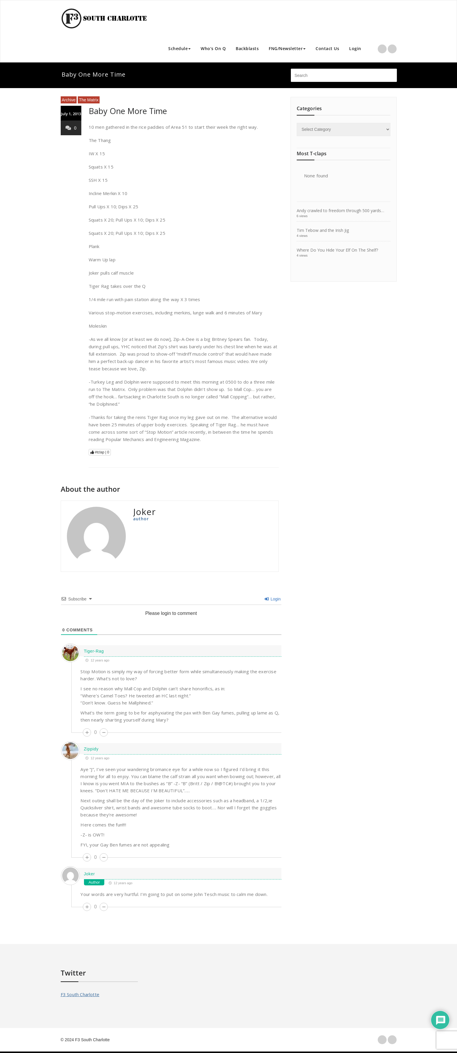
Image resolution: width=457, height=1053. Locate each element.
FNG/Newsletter (287, 48)
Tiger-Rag (94, 651)
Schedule (179, 48)
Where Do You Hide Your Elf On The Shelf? (337, 250)
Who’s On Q (213, 48)
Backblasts (247, 48)
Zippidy (91, 749)
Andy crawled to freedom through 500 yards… (340, 210)
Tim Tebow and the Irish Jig (323, 230)
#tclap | (99, 452)
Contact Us (327, 48)
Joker (89, 874)
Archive (69, 100)
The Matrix (88, 100)
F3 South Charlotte (80, 994)
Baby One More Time (128, 110)
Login (355, 48)
